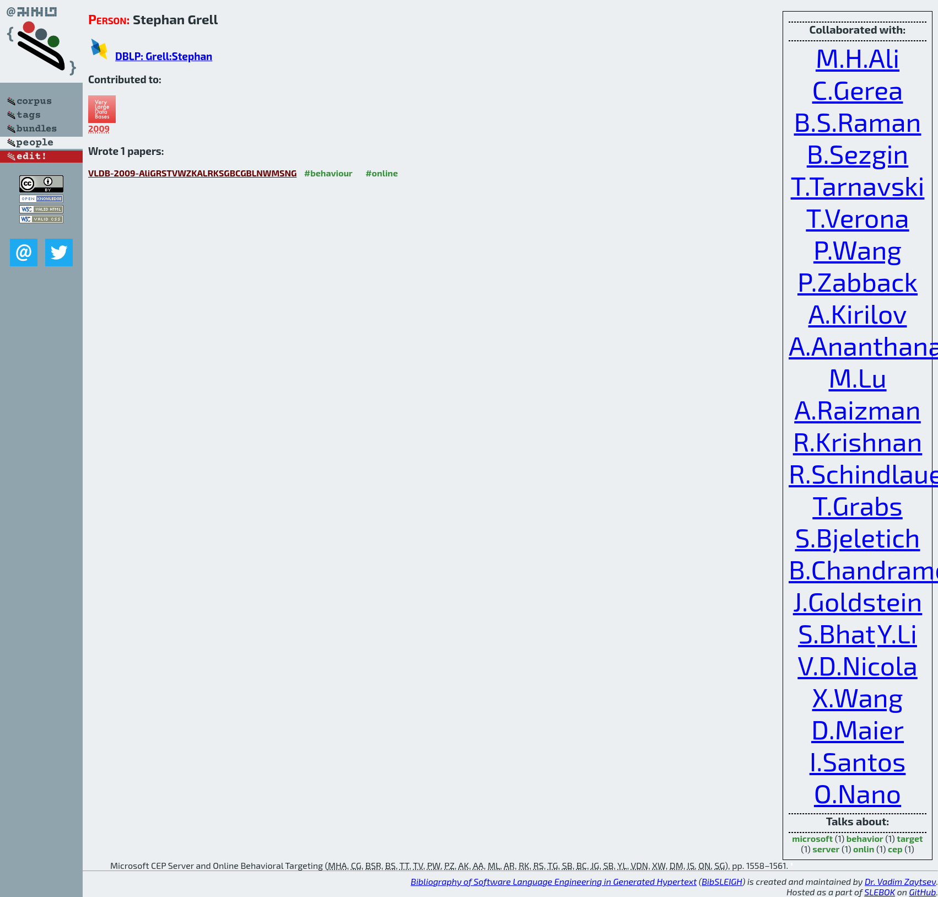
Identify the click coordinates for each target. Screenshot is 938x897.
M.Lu (857, 377)
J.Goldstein (858, 601)
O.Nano (857, 793)
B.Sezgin (858, 153)
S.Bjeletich (857, 537)
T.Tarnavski (858, 185)
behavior (865, 838)
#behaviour (328, 173)
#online (381, 173)
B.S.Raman (857, 121)
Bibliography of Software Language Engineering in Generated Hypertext (554, 881)
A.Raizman (857, 409)
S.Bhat (836, 633)
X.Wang (857, 697)
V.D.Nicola (857, 665)
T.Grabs (857, 505)
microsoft (812, 838)
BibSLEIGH (722, 881)
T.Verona (857, 217)
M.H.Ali (857, 57)
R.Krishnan (858, 441)
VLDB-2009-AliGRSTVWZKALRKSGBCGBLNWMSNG (192, 173)
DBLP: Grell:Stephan (163, 56)
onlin (863, 849)
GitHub (922, 892)
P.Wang (857, 249)
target (910, 838)
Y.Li (897, 633)
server (825, 849)
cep (895, 849)
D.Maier (857, 729)
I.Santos (858, 761)
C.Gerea (857, 89)
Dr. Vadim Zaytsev (900, 881)
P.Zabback (857, 281)
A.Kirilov (857, 313)
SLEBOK (879, 892)
